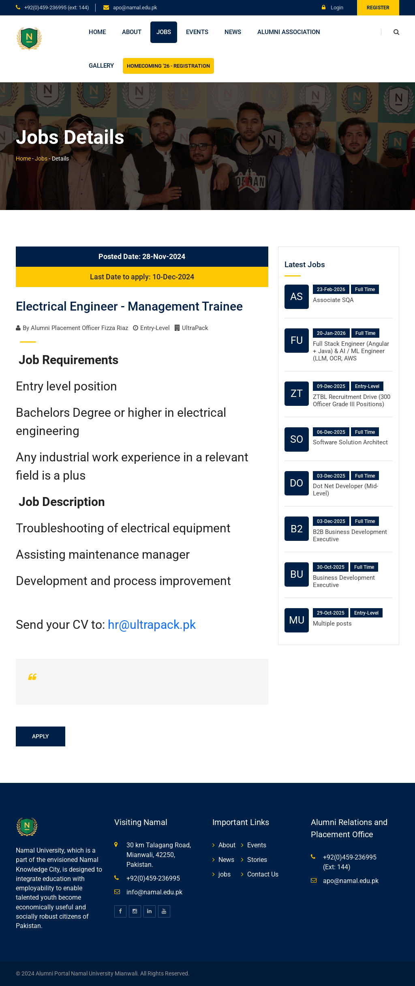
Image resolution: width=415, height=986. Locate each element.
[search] (390, 32)
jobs (224, 874)
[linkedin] (149, 911)
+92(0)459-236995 (153, 878)
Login (332, 7)
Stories (257, 860)
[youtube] (164, 911)
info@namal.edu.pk (154, 892)
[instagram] (135, 911)
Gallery (101, 65)
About (131, 32)
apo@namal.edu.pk (135, 7)
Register (378, 8)
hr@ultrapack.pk (152, 624)
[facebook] (120, 911)
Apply (40, 736)
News (233, 32)
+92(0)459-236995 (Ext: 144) (56, 7)
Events (197, 32)
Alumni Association (288, 32)
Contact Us (262, 874)
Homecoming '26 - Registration (168, 66)
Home (97, 32)
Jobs (163, 32)
